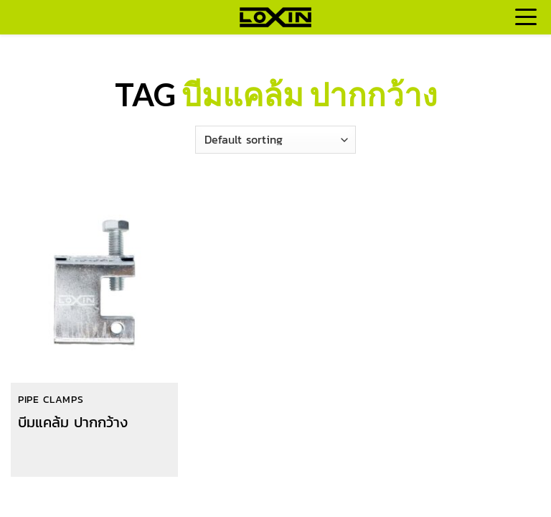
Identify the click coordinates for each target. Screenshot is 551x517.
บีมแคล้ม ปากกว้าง (73, 422)
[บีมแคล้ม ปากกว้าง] (94, 283)
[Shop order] (275, 140)
